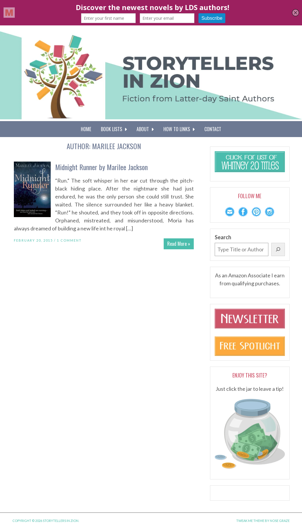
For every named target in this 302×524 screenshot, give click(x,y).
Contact (212, 129)
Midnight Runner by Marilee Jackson (101, 167)
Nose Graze (280, 521)
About (145, 129)
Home (86, 129)
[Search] (278, 249)
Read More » (178, 243)
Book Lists (114, 129)
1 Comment (69, 240)
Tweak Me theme (250, 521)
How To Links (179, 129)
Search (223, 237)
